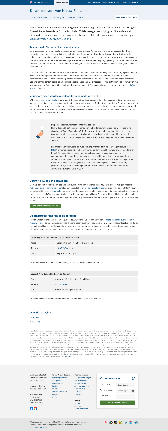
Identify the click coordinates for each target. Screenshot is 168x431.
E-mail (34, 317)
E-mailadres (105, 396)
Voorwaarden (57, 383)
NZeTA (54, 150)
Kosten (55, 386)
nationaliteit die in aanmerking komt (46, 188)
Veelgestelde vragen (111, 2)
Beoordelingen (94, 2)
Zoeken (77, 403)
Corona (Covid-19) (59, 391)
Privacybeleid (79, 389)
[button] (125, 385)
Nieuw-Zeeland (62, 2)
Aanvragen (59, 17)
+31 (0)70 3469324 (65, 248)
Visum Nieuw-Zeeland (40, 17)
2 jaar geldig (57, 191)
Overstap (56, 389)
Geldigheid (56, 380)
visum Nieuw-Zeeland (49, 100)
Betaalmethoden (81, 409)
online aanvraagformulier (93, 188)
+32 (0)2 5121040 (62, 284)
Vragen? (55, 394)
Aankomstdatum (106, 390)
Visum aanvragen (116, 402)
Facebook (35, 321)
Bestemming (105, 384)
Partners (78, 391)
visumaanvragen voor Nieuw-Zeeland (50, 38)
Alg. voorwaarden (81, 386)
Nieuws (55, 397)
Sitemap (77, 406)
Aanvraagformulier (59, 377)
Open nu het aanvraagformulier (45, 205)
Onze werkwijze (80, 380)
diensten (68, 356)
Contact (77, 394)
